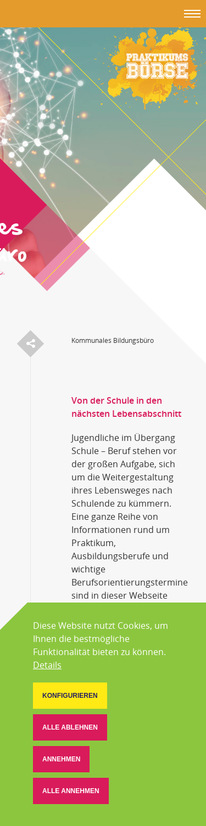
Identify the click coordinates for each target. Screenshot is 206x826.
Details (47, 665)
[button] (70, 695)
